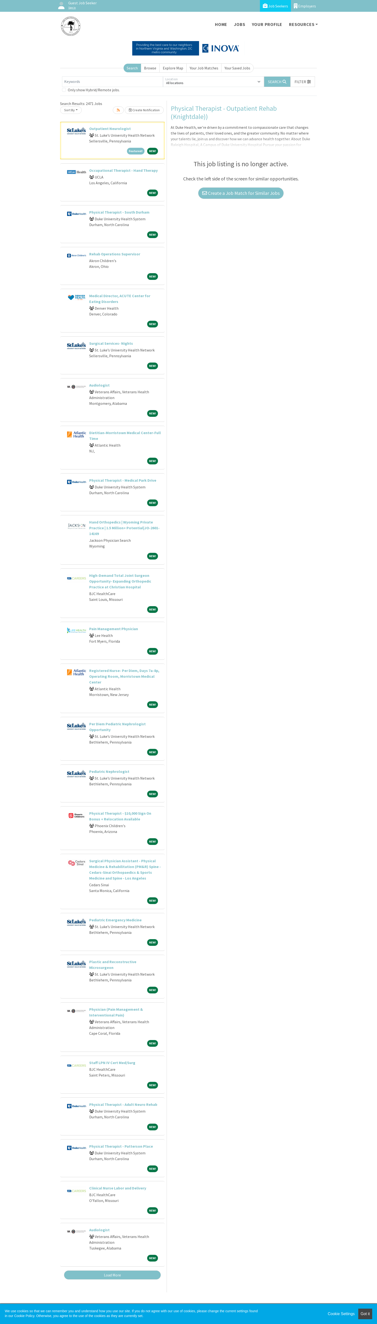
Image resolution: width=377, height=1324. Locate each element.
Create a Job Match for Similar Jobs (241, 193)
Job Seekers (275, 6)
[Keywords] (112, 81)
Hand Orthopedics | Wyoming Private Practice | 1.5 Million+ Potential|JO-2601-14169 (124, 528)
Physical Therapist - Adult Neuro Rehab (123, 1104)
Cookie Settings (341, 1314)
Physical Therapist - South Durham (119, 212)
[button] (302, 81)
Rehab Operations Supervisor (114, 254)
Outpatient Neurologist (110, 128)
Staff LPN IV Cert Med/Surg (112, 1062)
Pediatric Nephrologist (109, 771)
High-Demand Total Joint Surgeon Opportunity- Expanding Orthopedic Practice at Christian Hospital (120, 581)
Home (221, 24)
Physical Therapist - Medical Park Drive (122, 480)
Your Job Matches (204, 68)
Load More (112, 1275)
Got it (365, 1314)
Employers (305, 6)
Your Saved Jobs (237, 68)
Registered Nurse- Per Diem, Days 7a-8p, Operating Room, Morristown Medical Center (124, 676)
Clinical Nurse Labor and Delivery (117, 1188)
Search (132, 68)
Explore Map (173, 68)
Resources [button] (301, 24)
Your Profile (267, 24)
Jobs (239, 24)
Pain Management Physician (113, 628)
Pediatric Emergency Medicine (115, 920)
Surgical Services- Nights (111, 343)
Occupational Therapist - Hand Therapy (123, 170)
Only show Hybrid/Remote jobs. (94, 89)
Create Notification (144, 110)
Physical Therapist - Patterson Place (121, 1146)
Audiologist (99, 385)
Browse (150, 68)
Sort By (69, 110)
